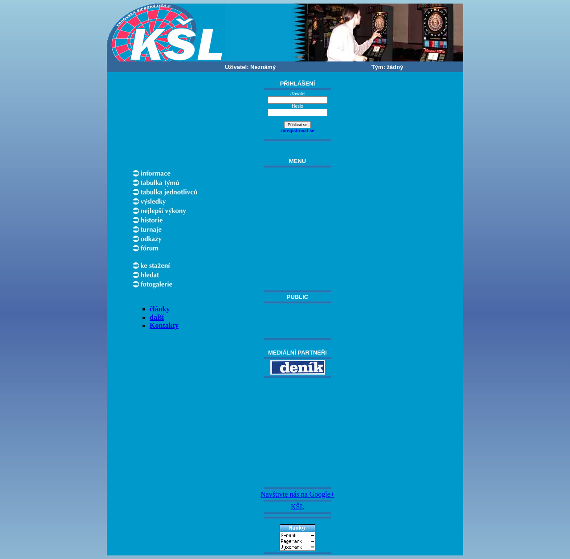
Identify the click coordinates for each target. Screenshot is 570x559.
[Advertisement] (297, 432)
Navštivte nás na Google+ (297, 494)
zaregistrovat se (297, 130)
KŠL (297, 506)
